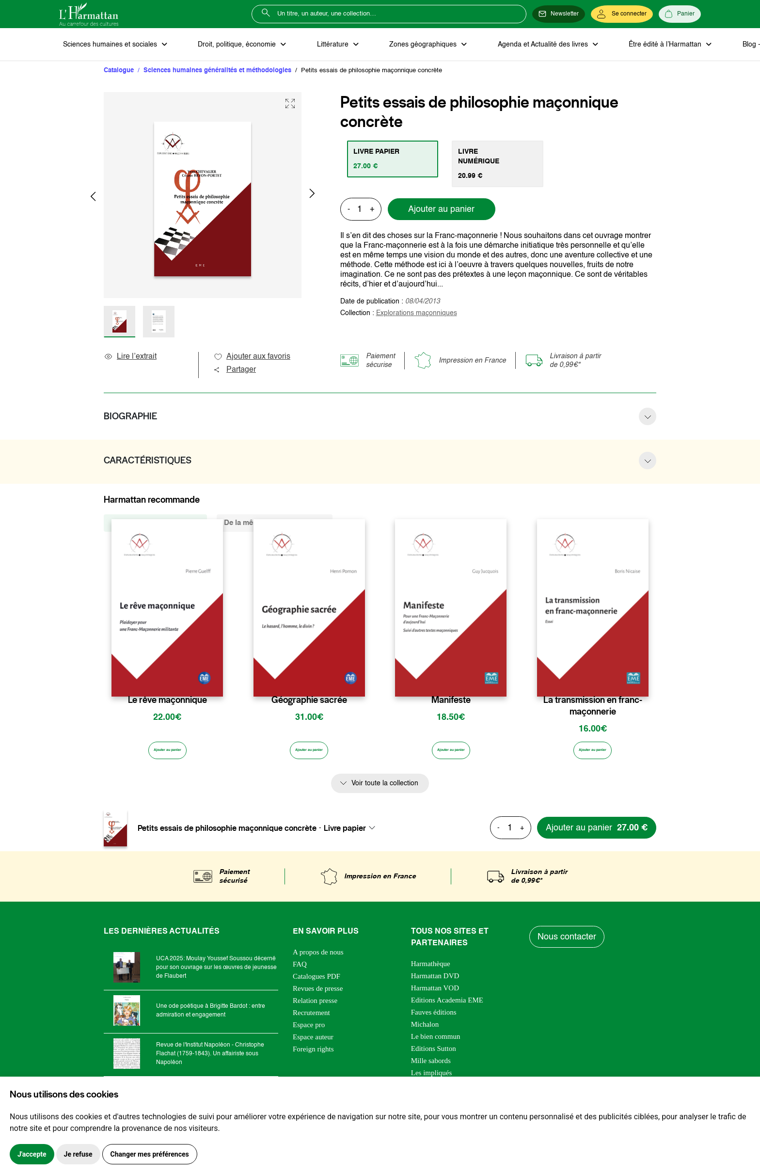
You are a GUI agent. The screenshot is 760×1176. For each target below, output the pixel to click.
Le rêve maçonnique (167, 704)
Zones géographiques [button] (392, 46)
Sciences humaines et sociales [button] (107, 46)
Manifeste (451, 704)
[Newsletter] (558, 14)
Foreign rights (313, 1056)
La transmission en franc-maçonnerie (592, 710)
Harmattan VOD (435, 995)
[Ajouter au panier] (167, 757)
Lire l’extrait (130, 361)
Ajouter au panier (441, 204)
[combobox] (352, 835)
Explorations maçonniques (416, 307)
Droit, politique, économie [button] (225, 46)
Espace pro (309, 1032)
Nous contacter (568, 944)
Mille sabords (431, 1068)
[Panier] (680, 14)
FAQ (300, 971)
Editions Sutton (433, 1056)
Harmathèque (430, 971)
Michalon (425, 1031)
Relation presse (315, 1008)
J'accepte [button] (32, 1154)
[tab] (397, 163)
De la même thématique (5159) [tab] (274, 527)
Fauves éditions (434, 1019)
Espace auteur (313, 1044)
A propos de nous (318, 959)
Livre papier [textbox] (345, 835)
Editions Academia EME (447, 1007)
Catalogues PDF (316, 983)
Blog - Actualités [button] (707, 46)
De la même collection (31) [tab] (155, 527)
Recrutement (311, 1020)
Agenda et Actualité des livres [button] (502, 46)
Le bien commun (435, 1044)
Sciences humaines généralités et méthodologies (217, 75)
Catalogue (119, 75)
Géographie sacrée (309, 704)
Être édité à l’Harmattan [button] (615, 46)
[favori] (217, 685)
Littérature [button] (311, 46)
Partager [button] (234, 374)
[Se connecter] (622, 14)
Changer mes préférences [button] (150, 1154)
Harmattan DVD (435, 983)
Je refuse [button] (78, 1154)
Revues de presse (318, 996)
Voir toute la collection (384, 790)
